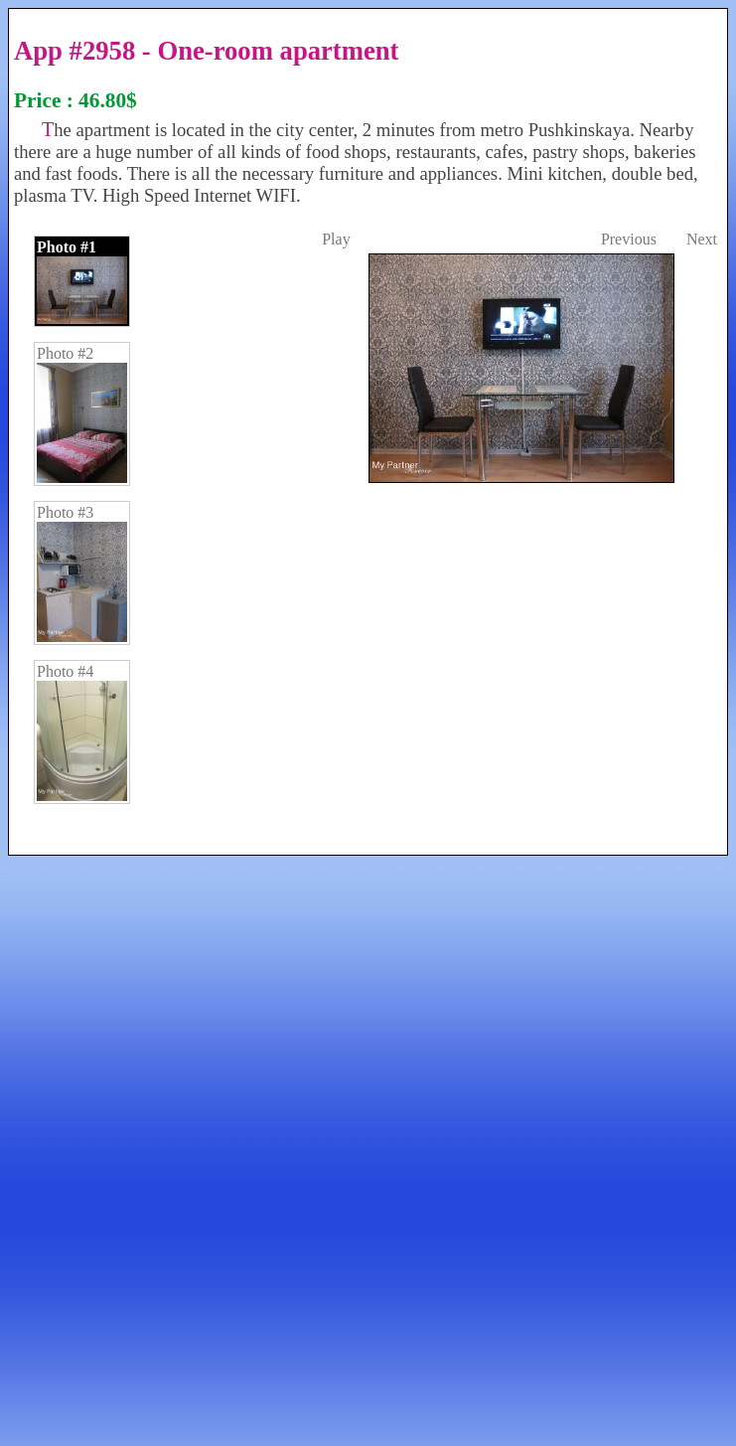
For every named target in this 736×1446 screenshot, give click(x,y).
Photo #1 (82, 281)
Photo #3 (82, 573)
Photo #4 (82, 732)
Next (701, 239)
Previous (629, 239)
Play (336, 239)
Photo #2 (82, 414)
